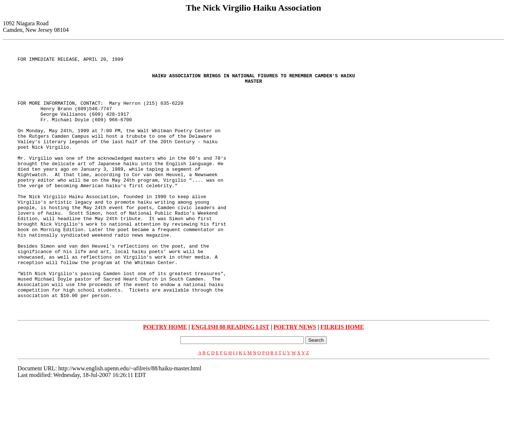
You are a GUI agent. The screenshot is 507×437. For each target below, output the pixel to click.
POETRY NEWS (295, 380)
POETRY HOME (165, 380)
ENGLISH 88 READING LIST (230, 380)
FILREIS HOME (342, 380)
